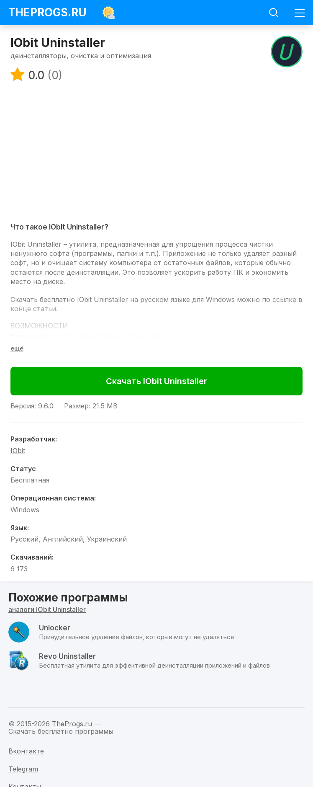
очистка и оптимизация (111, 56)
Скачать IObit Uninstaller (156, 381)
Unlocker (54, 628)
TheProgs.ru (72, 724)
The (47, 12)
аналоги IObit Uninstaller (47, 609)
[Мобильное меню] (299, 12)
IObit (17, 450)
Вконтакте (26, 751)
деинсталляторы (38, 56)
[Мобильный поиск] (273, 12)
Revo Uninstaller (67, 656)
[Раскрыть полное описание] (17, 348)
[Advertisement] (156, 151)
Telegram (23, 769)
